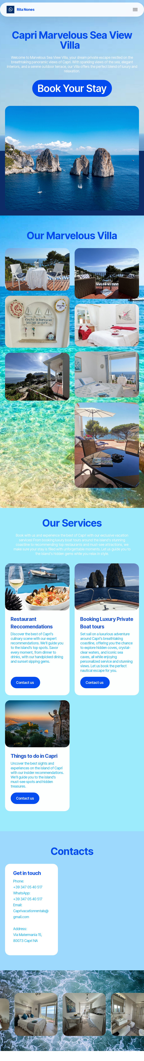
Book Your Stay (72, 88)
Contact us (25, 682)
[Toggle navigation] (135, 9)
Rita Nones (25, 9)
